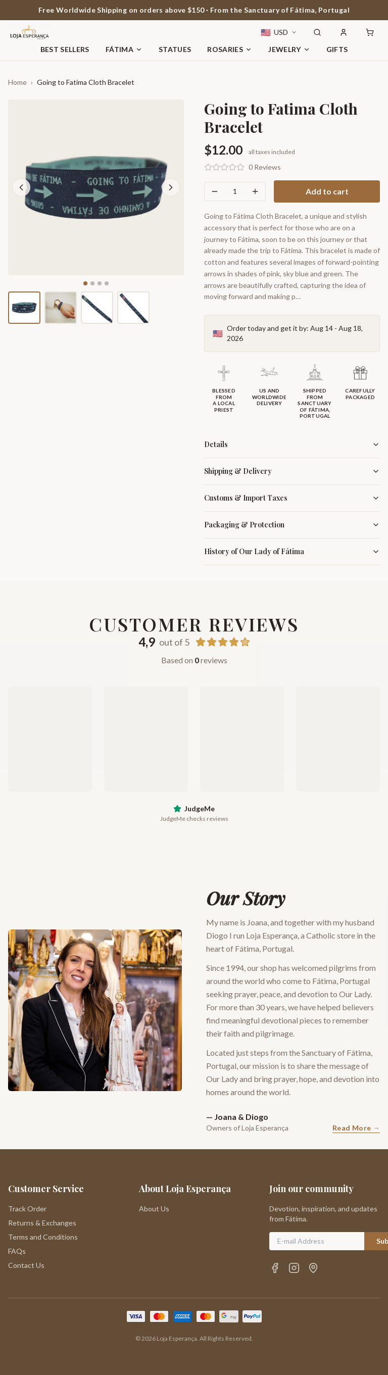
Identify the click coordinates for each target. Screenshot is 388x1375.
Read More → (356, 1127)
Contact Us (26, 1265)
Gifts (337, 49)
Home (17, 82)
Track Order (27, 1208)
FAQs (17, 1251)
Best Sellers (64, 49)
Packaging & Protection (292, 524)
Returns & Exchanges (42, 1222)
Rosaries (229, 49)
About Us (154, 1208)
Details (292, 444)
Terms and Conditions (43, 1237)
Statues (175, 49)
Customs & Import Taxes (292, 498)
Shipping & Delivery (292, 471)
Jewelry (289, 49)
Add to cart (327, 191)
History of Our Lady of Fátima (292, 551)
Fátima (124, 49)
